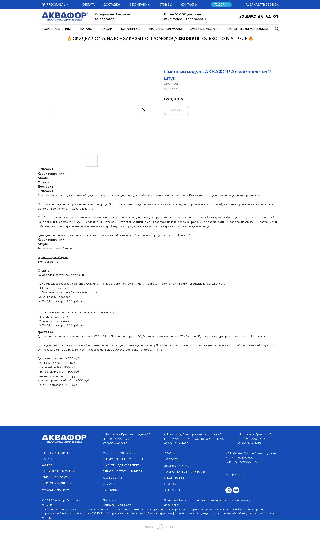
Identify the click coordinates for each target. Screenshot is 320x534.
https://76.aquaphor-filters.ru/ (170, 235)
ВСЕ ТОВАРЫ (234, 474)
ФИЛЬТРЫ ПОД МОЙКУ (165, 28)
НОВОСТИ (171, 459)
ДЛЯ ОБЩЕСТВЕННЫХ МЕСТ (122, 471)
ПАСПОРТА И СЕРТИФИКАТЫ (185, 471)
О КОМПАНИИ (139, 4)
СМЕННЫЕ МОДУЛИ (204, 28)
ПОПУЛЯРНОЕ (130, 28)
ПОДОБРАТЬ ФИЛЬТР (58, 28)
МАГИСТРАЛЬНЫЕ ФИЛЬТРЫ (123, 459)
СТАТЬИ (170, 453)
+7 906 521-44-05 (176, 443)
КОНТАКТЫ (189, 4)
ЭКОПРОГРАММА (176, 465)
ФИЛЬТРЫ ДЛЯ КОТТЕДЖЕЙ (247, 28)
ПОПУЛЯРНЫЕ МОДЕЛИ (58, 471)
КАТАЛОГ (87, 28)
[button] (56, 4)
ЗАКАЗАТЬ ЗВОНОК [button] (264, 4)
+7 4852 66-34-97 (259, 16)
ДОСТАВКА (112, 4)
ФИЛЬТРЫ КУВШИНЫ (56, 483)
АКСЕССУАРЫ (113, 477)
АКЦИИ (106, 28)
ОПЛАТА (88, 4)
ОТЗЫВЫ (165, 4)
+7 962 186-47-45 (249, 443)
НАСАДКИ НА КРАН (55, 489)
